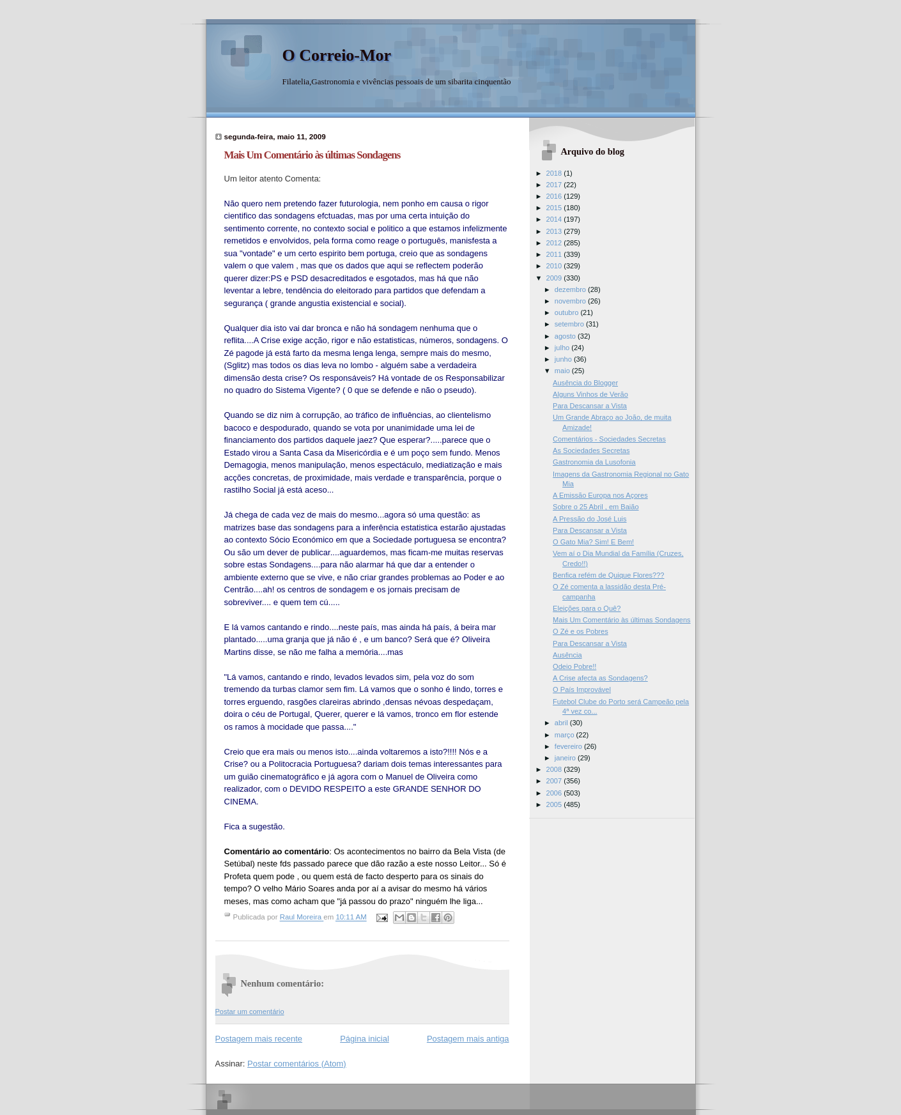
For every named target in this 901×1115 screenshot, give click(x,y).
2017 (555, 184)
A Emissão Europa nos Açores (600, 495)
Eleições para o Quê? (586, 608)
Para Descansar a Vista (590, 406)
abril (562, 723)
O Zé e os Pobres (580, 631)
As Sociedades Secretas (591, 450)
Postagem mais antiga (468, 1038)
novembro (571, 301)
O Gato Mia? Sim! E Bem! (593, 542)
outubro (568, 312)
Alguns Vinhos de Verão (590, 394)
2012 (555, 243)
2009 (555, 278)
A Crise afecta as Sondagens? (600, 678)
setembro (570, 324)
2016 (555, 196)
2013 (555, 231)
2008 (555, 769)
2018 (555, 173)
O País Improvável (582, 689)
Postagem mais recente (259, 1038)
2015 (555, 207)
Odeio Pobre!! (574, 666)
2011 (555, 254)
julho (563, 347)
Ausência (567, 655)
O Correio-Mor (337, 55)
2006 (555, 793)
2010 (555, 266)
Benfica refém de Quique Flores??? (608, 575)
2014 (555, 219)
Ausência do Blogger (585, 383)
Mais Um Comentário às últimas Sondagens (622, 620)
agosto (566, 336)
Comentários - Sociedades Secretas (609, 439)
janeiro (566, 758)
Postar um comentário (249, 1011)
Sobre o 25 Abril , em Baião (595, 507)
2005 (555, 804)
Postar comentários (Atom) (296, 1063)
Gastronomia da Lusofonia (594, 462)
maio (563, 370)
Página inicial (364, 1038)
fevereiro (569, 746)
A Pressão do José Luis (589, 519)
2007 (555, 781)
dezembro (571, 289)
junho (564, 359)
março (565, 735)
